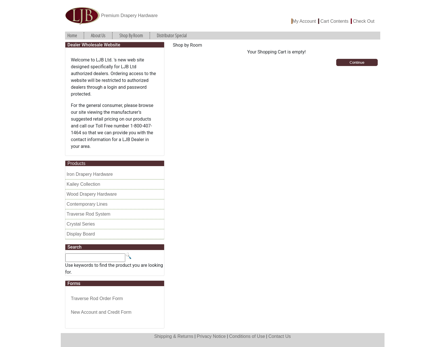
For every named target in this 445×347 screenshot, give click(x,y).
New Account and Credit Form (101, 312)
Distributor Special (172, 35)
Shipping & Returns (173, 336)
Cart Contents (334, 21)
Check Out (364, 21)
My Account (304, 21)
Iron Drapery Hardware (90, 174)
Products (76, 163)
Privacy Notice (211, 336)
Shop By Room (131, 35)
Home (72, 35)
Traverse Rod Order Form (97, 298)
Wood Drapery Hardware (92, 194)
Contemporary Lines (87, 204)
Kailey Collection (83, 184)
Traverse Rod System (88, 214)
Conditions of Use (247, 336)
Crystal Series (81, 224)
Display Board (81, 234)
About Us (98, 35)
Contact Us (279, 336)
